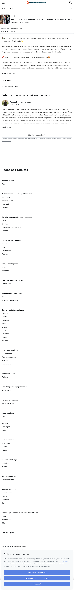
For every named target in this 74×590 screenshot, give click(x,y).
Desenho (5, 446)
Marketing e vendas (10, 400)
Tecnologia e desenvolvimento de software (20, 513)
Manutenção (6, 390)
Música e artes (8, 440)
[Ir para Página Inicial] (36, 2)
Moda (4, 430)
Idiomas (4, 327)
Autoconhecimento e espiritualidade (17, 194)
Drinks (4, 247)
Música (4, 450)
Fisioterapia (6, 499)
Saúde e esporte (9, 489)
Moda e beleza (8, 413)
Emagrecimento (7, 493)
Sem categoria (8, 533)
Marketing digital (8, 403)
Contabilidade (7, 354)
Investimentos (7, 364)
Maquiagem (6, 427)
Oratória (5, 231)
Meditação (6, 204)
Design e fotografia (10, 264)
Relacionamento (8, 480)
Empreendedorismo (9, 357)
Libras (4, 330)
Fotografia (5, 270)
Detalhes (7, 80)
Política (4, 337)
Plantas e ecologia (9, 460)
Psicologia (5, 340)
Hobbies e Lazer (8, 374)
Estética (5, 420)
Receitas (5, 254)
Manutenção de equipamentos (14, 387)
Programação (7, 519)
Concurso (5, 313)
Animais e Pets (8, 181)
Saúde (4, 503)
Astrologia (6, 197)
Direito (4, 317)
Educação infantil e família (12, 280)
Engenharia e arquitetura (12, 293)
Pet (3, 184)
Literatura (5, 334)
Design (4, 267)
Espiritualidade (7, 200)
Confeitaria (6, 244)
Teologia (5, 207)
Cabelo (4, 416)
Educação (5, 320)
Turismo (5, 377)
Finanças (5, 360)
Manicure (5, 423)
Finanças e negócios (10, 350)
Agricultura (6, 463)
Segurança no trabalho (10, 300)
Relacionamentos (9, 476)
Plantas (5, 466)
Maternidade (6, 284)
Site (3, 523)
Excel (4, 516)
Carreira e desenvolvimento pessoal (17, 217)
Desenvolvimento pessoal (11, 227)
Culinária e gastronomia (11, 240)
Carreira (4, 220)
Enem (4, 323)
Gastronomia (6, 251)
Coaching (5, 224)
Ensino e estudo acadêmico (13, 310)
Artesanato (6, 443)
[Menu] (3, 2)
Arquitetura (6, 297)
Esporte (5, 496)
